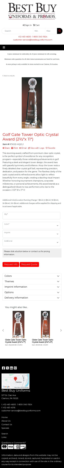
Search (5, 434)
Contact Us (7, 424)
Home (5, 417)
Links (4, 437)
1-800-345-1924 (39, 37)
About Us (6, 421)
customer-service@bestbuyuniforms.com (32, 40)
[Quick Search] (17, 31)
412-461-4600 (24, 37)
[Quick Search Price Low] (39, 31)
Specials (5, 428)
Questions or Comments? (14, 443)
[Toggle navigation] (4, 47)
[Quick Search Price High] (51, 31)
